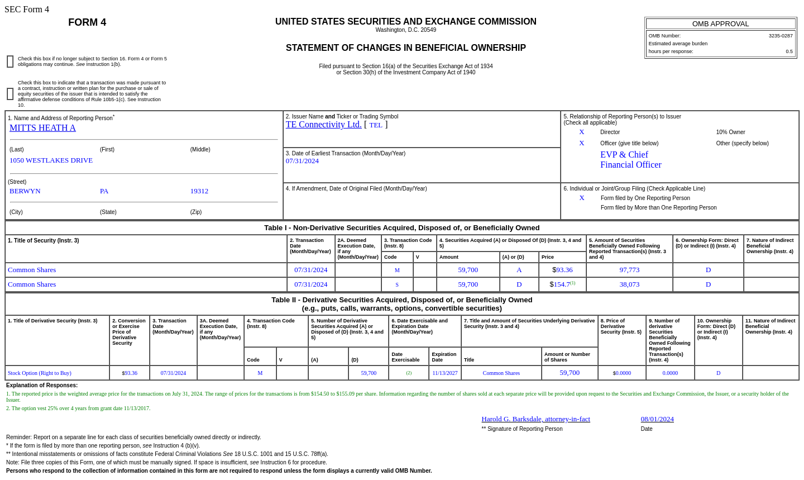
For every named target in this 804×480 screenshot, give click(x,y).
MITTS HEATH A (42, 127)
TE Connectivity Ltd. (324, 124)
